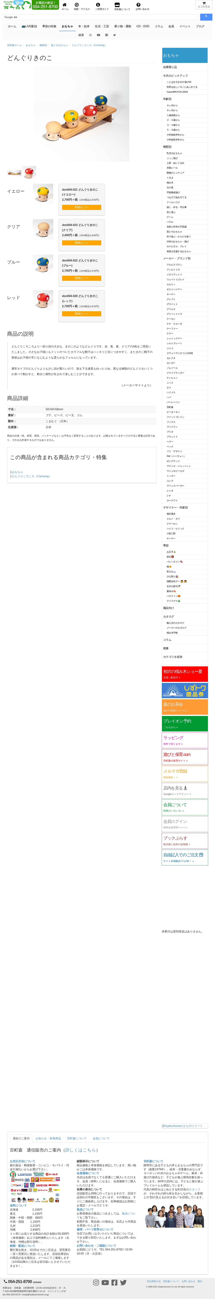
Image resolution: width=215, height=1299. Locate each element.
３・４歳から (173, 125)
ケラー (170, 333)
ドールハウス (173, 202)
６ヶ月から (172, 110)
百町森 (170, 407)
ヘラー (170, 441)
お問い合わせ (188, 1281)
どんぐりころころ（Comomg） (89, 45)
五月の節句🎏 (174, 586)
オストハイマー (174, 289)
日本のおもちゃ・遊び (178, 241)
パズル (170, 221)
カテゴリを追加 (172, 656)
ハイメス (171, 392)
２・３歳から (173, 120)
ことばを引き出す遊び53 (179, 82)
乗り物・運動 (122, 26)
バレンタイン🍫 (175, 561)
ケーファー (172, 328)
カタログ (168, 616)
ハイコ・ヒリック (175, 528)
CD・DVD (143, 26)
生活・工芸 (102, 26)
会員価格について (88, 1173)
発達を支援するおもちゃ (179, 251)
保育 (81, 35)
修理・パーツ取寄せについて (95, 1229)
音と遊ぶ (171, 212)
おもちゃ (67, 26)
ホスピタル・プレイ (176, 246)
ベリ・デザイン (174, 451)
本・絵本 (84, 26)
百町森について (77, 1138)
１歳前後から (173, 115)
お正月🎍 (171, 552)
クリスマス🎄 (174, 601)
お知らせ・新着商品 (48, 1138)
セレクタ (171, 358)
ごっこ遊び (172, 158)
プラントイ (172, 436)
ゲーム (170, 217)
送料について (18, 1205)
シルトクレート (174, 343)
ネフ (169, 387)
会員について (101, 1138)
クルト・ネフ (173, 518)
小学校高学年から (175, 139)
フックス (171, 422)
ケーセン (171, 319)
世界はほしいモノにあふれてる (182, 87)
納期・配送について (22, 1245)
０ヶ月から (172, 105)
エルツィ (171, 284)
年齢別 (167, 98)
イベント (185, 26)
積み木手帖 (172, 632)
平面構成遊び (173, 192)
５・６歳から (173, 130)
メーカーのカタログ (176, 627)
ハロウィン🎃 (174, 596)
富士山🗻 (171, 571)
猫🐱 (169, 566)
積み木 (170, 182)
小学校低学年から (175, 134)
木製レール (172, 168)
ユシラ (170, 480)
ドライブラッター (175, 373)
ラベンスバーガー (175, 485)
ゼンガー (171, 363)
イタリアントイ (174, 274)
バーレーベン (173, 402)
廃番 (166, 648)
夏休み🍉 (171, 591)
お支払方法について (22, 1161)
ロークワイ (172, 500)
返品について (85, 1209)
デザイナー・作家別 (175, 507)
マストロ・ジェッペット (179, 466)
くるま (170, 177)
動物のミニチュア (175, 172)
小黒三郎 (171, 533)
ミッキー (171, 476)
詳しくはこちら (80, 1150)
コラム (159, 26)
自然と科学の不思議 (176, 226)
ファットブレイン (175, 417)
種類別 (43, 45)
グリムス (171, 309)
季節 (166, 545)
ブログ (200, 26)
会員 (171, 26)
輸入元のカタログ (175, 623)
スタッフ (194, 1189)
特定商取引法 (154, 1281)
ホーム (12, 26)
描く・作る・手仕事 (176, 207)
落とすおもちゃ (59, 45)
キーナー (171, 294)
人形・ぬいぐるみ (175, 163)
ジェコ (170, 348)
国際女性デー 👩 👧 (177, 581)
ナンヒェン (172, 377)
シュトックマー (174, 338)
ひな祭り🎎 (172, 576)
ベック (170, 446)
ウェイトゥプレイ (175, 279)
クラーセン (172, 523)
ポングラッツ (173, 461)
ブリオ (170, 431)
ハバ (169, 397)
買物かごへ (82, 207)
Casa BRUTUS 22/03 (177, 92)
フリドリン (172, 426)
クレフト (171, 299)
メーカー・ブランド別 (176, 258)
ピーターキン (173, 412)
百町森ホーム (14, 45)
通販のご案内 (21, 1138)
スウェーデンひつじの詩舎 (180, 353)
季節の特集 (49, 26)
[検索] (20, 17)
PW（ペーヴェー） (176, 456)
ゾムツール (172, 368)
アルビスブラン (174, 264)
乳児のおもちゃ (174, 153)
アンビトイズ (173, 269)
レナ (169, 495)
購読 (200, 1281)
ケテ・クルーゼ (174, 323)
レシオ (170, 490)
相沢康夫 (171, 514)
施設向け (168, 607)
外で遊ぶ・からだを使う (179, 236)
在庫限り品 (170, 67)
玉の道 (170, 187)
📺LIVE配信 (29, 26)
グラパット (172, 304)
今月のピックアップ (175, 75)
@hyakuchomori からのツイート (182, 1125)
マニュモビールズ (175, 471)
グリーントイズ (174, 314)
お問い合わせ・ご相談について (96, 1245)
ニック (170, 382)
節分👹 (170, 556)
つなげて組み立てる (176, 197)
